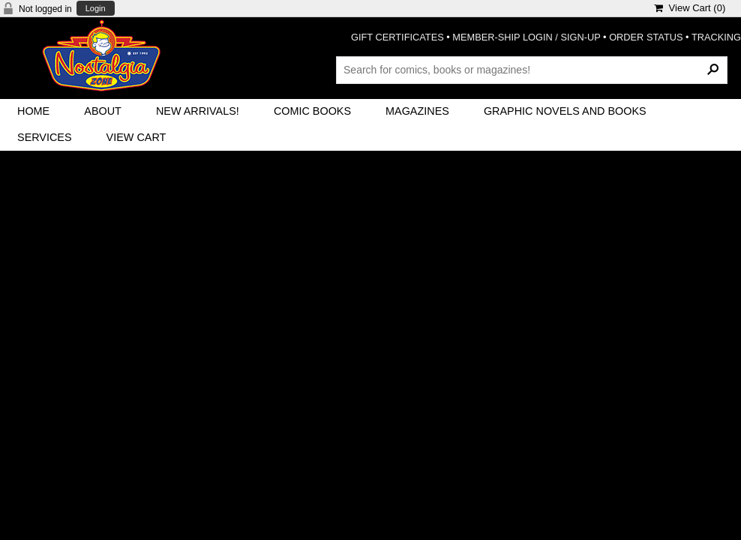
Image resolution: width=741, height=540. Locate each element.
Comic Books (312, 111)
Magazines (417, 111)
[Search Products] (532, 69)
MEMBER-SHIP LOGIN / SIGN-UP (526, 37)
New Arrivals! (197, 111)
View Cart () (689, 8)
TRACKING (716, 37)
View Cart (136, 137)
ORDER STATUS (645, 37)
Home (33, 111)
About (103, 111)
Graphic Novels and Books (565, 111)
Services (44, 137)
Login (96, 8)
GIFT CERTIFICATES (397, 37)
